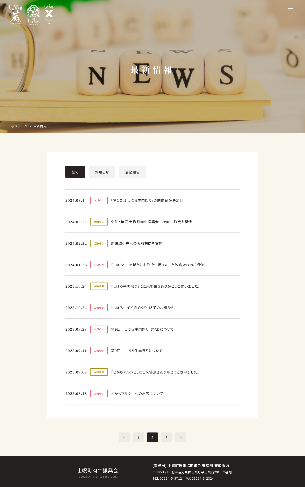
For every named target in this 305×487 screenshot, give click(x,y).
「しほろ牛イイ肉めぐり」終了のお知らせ (142, 307)
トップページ (18, 126)
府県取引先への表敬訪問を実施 (137, 243)
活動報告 (132, 171)
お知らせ (102, 171)
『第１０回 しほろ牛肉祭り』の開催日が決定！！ (147, 200)
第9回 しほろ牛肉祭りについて (137, 350)
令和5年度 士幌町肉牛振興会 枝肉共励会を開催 (151, 221)
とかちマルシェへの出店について (137, 393)
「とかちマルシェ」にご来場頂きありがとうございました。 (155, 371)
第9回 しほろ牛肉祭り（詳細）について (142, 329)
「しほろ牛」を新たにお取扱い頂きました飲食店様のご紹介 (157, 264)
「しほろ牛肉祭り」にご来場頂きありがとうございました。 (155, 286)
